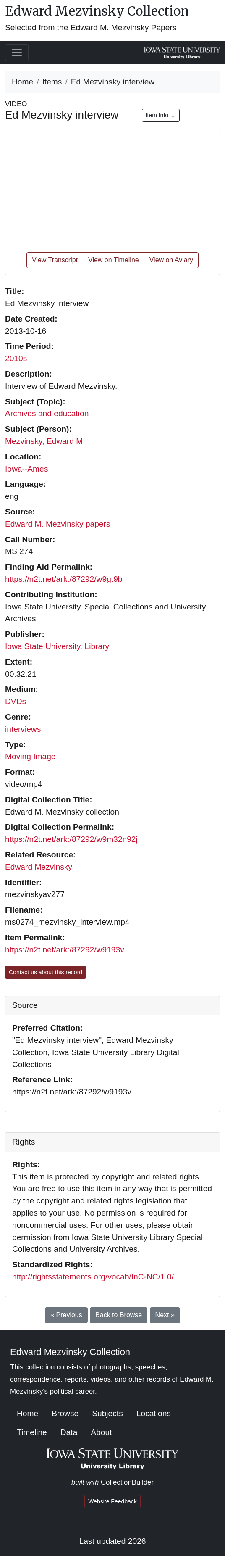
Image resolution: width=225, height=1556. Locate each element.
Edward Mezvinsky (38, 866)
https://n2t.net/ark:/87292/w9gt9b (63, 579)
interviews (23, 729)
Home (22, 81)
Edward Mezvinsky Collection (97, 11)
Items (52, 81)
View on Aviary (171, 260)
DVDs (15, 701)
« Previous (66, 1315)
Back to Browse (118, 1315)
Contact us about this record (45, 972)
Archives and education (47, 413)
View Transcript (55, 260)
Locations (153, 1413)
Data (69, 1432)
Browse (65, 1413)
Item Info (161, 115)
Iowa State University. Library (57, 646)
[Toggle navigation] (17, 52)
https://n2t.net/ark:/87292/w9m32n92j (71, 839)
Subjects (107, 1413)
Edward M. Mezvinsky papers (57, 524)
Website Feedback (112, 1501)
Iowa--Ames (26, 468)
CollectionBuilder (127, 1482)
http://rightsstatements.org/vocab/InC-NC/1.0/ (93, 1276)
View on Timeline (113, 260)
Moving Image (30, 756)
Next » (165, 1315)
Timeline (32, 1432)
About (101, 1432)
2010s (16, 358)
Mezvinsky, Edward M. (45, 441)
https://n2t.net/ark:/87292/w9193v (64, 949)
